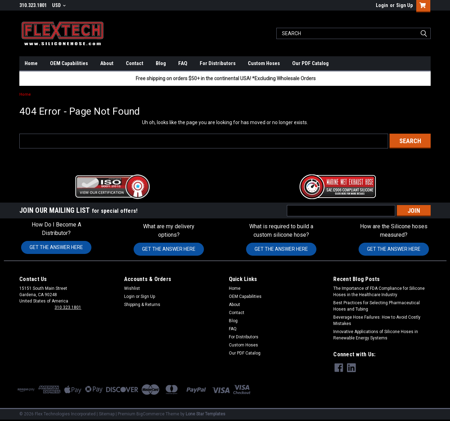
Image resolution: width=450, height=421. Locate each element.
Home (31, 63)
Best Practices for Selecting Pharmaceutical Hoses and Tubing (376, 306)
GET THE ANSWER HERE (56, 247)
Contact (134, 63)
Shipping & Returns (142, 304)
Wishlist (132, 288)
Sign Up (404, 5)
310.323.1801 (67, 307)
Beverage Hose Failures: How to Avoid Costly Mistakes (376, 320)
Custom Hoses (264, 63)
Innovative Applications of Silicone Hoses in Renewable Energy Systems (375, 334)
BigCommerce (150, 414)
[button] (112, 186)
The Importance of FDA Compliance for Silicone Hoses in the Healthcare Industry (379, 291)
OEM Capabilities (69, 63)
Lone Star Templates (205, 414)
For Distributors (218, 63)
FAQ (182, 63)
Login (382, 5)
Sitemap (107, 414)
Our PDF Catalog (310, 63)
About (107, 63)
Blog (161, 63)
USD (59, 5)
